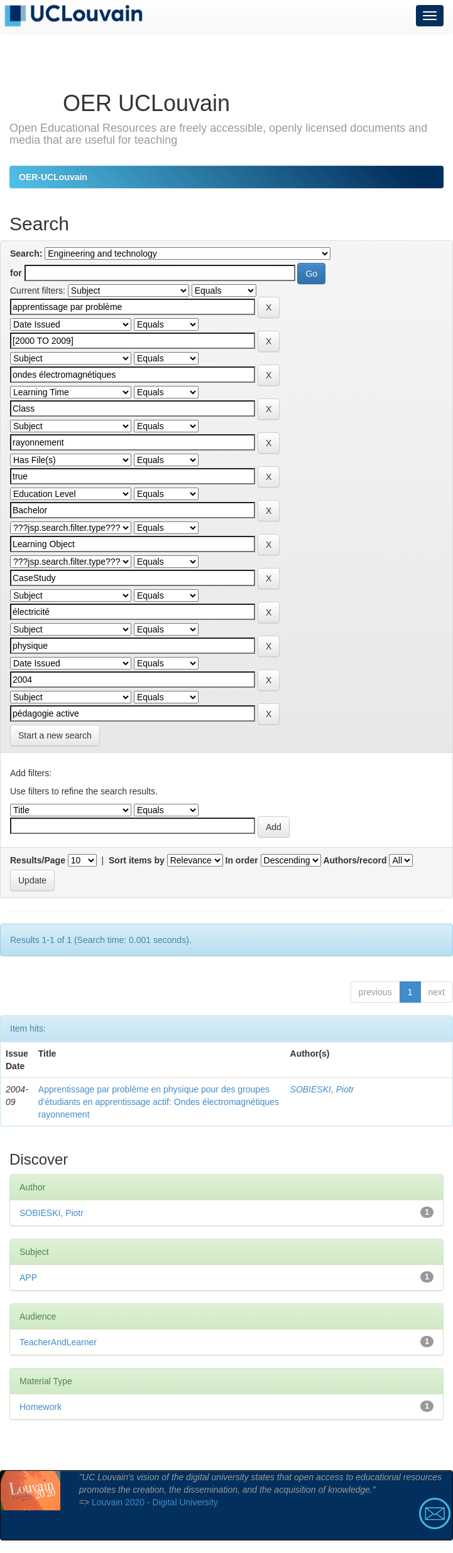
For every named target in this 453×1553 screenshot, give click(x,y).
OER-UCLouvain (53, 177)
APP (28, 1278)
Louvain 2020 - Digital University (155, 1502)
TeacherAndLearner (58, 1342)
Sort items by (137, 860)
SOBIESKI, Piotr (322, 1089)
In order (242, 860)
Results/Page (37, 860)
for (16, 273)
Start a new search (55, 735)
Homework (40, 1407)
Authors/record (354, 860)
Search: (26, 253)
